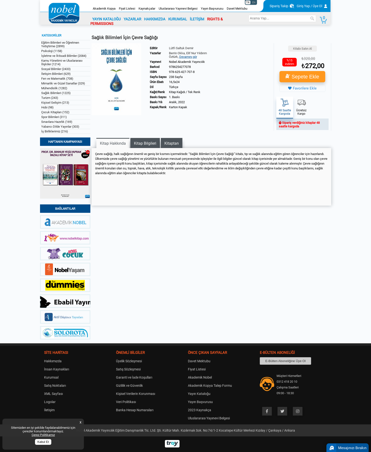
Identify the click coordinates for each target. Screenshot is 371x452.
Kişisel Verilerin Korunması (135, 394)
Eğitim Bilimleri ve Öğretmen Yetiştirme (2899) (60, 44)
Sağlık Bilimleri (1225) (56, 93)
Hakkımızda (53, 361)
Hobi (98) (47, 107)
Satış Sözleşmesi (128, 369)
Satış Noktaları (55, 385)
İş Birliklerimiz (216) (54, 131)
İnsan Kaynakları (56, 369)
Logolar (50, 402)
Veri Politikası (126, 402)
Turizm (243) (49, 98)
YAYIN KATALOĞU (106, 19)
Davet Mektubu (237, 8)
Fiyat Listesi (127, 8)
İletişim (49, 410)
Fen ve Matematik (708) (57, 78)
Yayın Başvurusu (212, 8)
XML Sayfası (53, 394)
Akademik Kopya (104, 8)
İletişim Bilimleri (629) (56, 74)
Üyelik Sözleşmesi (129, 361)
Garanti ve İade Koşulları (134, 377)
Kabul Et (43, 442)
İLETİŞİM (197, 19)
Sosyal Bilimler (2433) (56, 69)
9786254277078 (180, 67)
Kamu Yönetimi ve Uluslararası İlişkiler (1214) (61, 62)
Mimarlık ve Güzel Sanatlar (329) (63, 83)
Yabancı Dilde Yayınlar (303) (60, 126)
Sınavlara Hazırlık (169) (56, 122)
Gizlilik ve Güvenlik (129, 385)
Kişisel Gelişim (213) (55, 102)
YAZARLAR (132, 19)
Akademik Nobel (200, 377)
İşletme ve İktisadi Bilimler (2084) (64, 56)
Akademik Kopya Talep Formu (210, 385)
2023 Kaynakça (199, 410)
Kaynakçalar (147, 8)
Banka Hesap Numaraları (134, 410)
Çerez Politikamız (43, 435)
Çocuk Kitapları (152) (55, 112)
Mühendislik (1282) (54, 88)
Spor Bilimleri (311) (54, 117)
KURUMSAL (177, 19)
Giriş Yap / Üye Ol (309, 6)
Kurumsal (51, 377)
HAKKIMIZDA (154, 19)
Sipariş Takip (279, 6)
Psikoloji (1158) (51, 51)
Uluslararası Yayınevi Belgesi (178, 8)
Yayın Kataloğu (199, 394)
